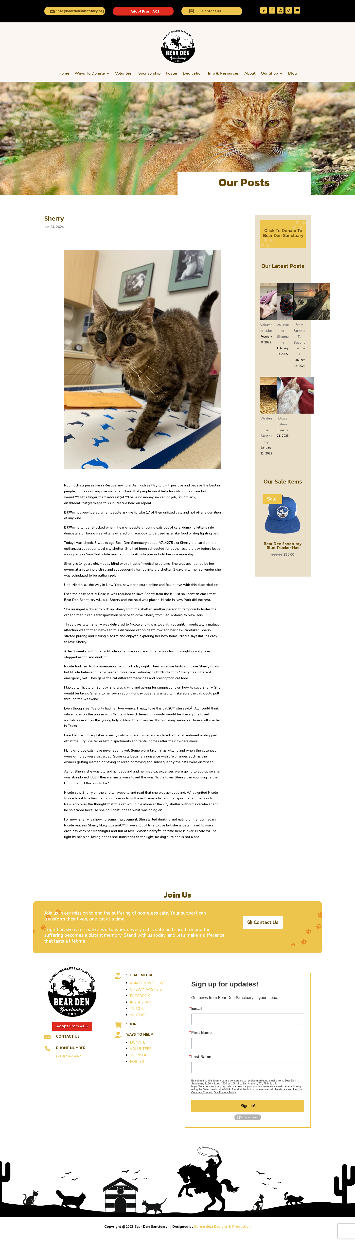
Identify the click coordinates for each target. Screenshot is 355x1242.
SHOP (131, 1024)
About (249, 73)
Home (63, 73)
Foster (172, 73)
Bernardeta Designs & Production (222, 1226)
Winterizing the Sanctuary (266, 430)
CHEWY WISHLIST (147, 989)
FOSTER (137, 1061)
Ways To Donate (90, 73)
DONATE (137, 1042)
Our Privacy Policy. (225, 1092)
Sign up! (247, 1106)
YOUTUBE (138, 1015)
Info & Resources (223, 73)
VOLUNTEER (141, 1048)
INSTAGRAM (141, 1002)
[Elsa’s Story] (295, 396)
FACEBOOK (140, 995)
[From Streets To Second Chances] (311, 302)
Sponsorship (149, 73)
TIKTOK (136, 1008)
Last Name (201, 1057)
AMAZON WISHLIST (147, 983)
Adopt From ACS (145, 11)
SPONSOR (138, 1055)
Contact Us (211, 11)
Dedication (193, 73)
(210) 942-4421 (69, 1056)
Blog (292, 73)
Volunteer (124, 73)
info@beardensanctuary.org (80, 11)
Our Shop (269, 73)
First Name (201, 1033)
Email (196, 1009)
